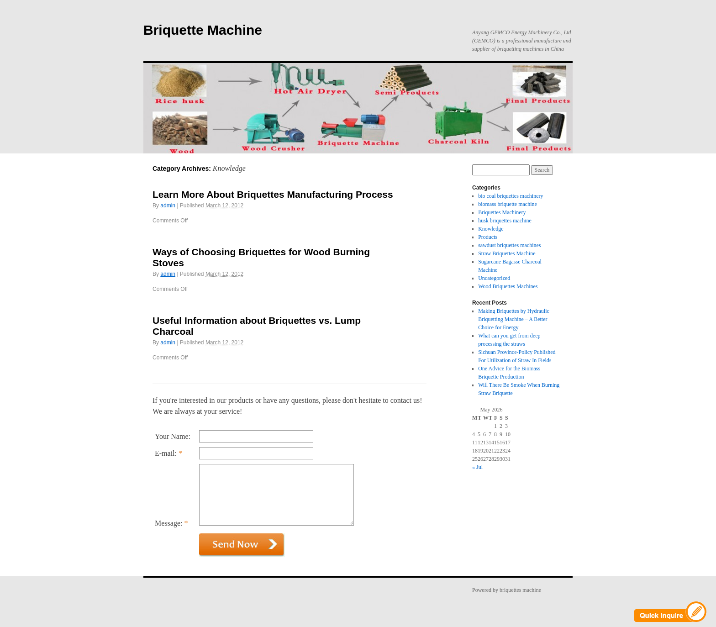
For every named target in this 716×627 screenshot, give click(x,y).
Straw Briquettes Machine (506, 253)
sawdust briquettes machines (509, 245)
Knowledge (490, 229)
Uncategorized (494, 278)
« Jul (477, 467)
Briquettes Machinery (502, 212)
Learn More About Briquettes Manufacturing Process (273, 194)
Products (487, 237)
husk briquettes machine (505, 220)
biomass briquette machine (507, 204)
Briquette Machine (202, 29)
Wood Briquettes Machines (507, 286)
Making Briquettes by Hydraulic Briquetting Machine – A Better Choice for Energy (513, 319)
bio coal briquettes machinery (510, 196)
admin (167, 205)
